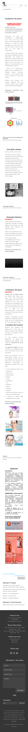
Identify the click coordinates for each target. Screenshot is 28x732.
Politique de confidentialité (10, 719)
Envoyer (20, 690)
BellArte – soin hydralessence (11, 593)
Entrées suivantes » (20, 575)
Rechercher (21, 578)
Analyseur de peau (8, 277)
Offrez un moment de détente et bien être (13, 138)
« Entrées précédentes (9, 574)
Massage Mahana (8, 206)
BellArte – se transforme (9, 596)
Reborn (5, 456)
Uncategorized (7, 9)
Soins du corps (17, 140)
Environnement (20, 604)
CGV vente (21, 717)
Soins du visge (16, 278)
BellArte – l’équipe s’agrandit (10, 598)
